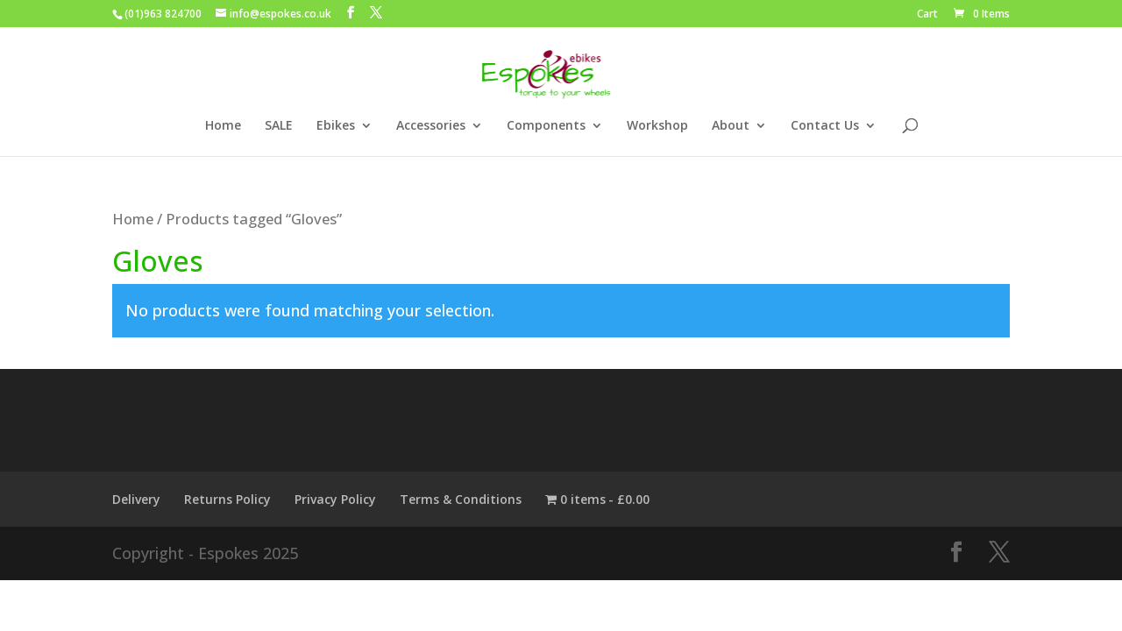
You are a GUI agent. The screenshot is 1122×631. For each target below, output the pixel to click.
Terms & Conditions (461, 499)
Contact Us (825, 126)
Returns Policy (227, 499)
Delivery (136, 499)
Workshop (657, 126)
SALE (279, 126)
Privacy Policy (335, 499)
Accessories (430, 126)
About (730, 126)
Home (223, 126)
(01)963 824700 (163, 13)
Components (546, 126)
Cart (927, 15)
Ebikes (335, 126)
